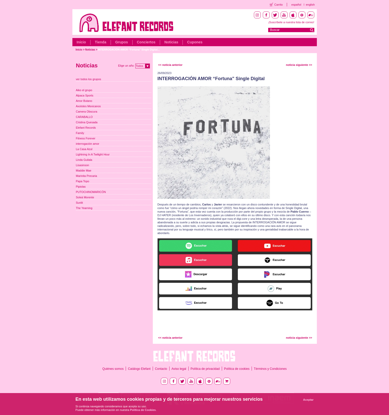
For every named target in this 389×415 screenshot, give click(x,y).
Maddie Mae (84, 170)
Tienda (100, 42)
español (296, 4)
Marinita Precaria (86, 175)
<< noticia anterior (170, 64)
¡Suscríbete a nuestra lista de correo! (291, 22)
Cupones (194, 42)
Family (80, 133)
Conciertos (146, 42)
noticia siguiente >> (299, 64)
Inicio (81, 42)
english (310, 4)
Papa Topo (82, 181)
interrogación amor (87, 143)
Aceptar (308, 399)
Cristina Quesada (87, 122)
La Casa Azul (84, 149)
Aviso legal (179, 369)
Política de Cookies (143, 409)
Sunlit (79, 202)
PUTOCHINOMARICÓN (91, 191)
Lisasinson (82, 165)
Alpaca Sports (84, 95)
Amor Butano (84, 100)
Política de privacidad (205, 369)
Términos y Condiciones (270, 369)
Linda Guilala (84, 159)
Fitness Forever (85, 138)
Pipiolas (81, 186)
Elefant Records (86, 127)
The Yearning (84, 208)
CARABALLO (84, 116)
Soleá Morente (85, 197)
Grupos (121, 42)
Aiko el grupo (84, 90)
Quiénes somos (113, 369)
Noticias (171, 42)
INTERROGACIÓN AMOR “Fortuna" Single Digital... (129, 49)
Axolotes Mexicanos (88, 106)
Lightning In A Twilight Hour (93, 154)
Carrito (278, 4)
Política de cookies (237, 369)
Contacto (161, 369)
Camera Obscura (86, 111)
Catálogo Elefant (139, 369)
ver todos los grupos (88, 79)
